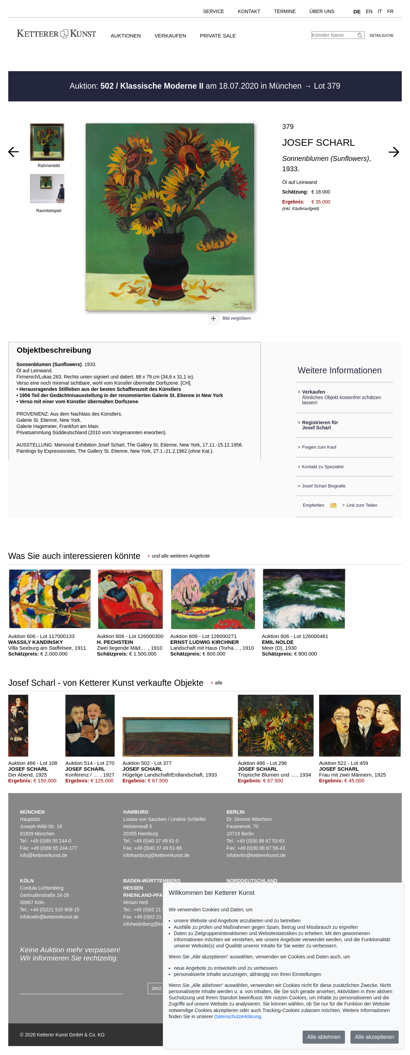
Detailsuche (381, 35)
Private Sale (218, 36)
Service (213, 11)
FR (390, 11)
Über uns (321, 11)
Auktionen (126, 36)
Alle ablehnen (323, 1037)
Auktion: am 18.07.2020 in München (187, 85)
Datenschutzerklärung (237, 1016)
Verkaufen (170, 36)
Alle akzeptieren (374, 1037)
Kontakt (249, 11)
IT (380, 11)
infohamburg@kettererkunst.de (156, 855)
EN (369, 11)
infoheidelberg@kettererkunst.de (158, 924)
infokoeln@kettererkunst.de (49, 917)
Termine (285, 11)
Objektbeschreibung (54, 350)
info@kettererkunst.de (43, 855)
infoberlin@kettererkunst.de (256, 855)
